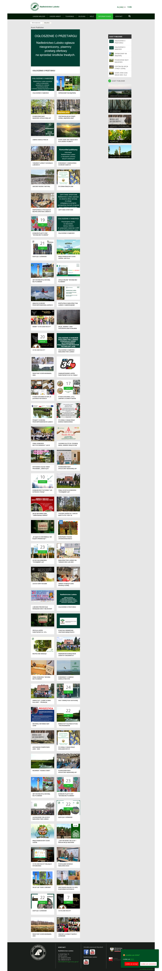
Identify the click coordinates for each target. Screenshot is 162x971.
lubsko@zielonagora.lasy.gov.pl (68, 962)
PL (118, 7)
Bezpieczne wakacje (40, 654)
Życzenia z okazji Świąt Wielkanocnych (66, 748)
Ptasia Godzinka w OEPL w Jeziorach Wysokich (42, 398)
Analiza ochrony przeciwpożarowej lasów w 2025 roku (43, 305)
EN (121, 7)
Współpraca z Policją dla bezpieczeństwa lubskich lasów (42, 212)
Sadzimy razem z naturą (41, 187)
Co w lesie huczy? (39, 350)
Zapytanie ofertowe (65, 210)
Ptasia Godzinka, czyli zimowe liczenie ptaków (67, 398)
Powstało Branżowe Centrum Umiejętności (66, 631)
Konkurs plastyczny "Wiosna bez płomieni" (41, 234)
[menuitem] (39, 16)
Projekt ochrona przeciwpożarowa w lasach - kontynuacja (43, 422)
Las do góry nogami (40, 584)
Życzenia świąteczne (65, 187)
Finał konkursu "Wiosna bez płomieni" (41, 678)
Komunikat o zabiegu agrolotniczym (66, 678)
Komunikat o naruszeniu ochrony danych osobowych (67, 165)
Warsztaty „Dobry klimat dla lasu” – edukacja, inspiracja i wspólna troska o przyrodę (42, 703)
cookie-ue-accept (131, 964)
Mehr (132, 959)
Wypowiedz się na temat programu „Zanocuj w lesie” (41, 469)
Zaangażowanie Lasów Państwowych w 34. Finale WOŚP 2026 (67, 375)
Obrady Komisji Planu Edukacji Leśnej (66, 585)
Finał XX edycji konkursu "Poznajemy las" (67, 491)
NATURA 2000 (114, 142)
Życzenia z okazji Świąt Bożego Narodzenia (66, 421)
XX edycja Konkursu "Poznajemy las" (40, 561)
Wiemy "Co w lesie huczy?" (42, 327)
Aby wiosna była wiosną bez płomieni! (41, 281)
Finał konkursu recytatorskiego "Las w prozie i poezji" (41, 445)
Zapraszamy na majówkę (67, 93)
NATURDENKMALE (115, 111)
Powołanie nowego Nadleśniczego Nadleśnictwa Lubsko (66, 866)
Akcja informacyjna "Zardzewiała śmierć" (40, 515)
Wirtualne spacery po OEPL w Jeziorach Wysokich (68, 888)
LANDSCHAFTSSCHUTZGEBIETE (119, 96)
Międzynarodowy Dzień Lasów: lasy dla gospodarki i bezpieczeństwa (66, 259)
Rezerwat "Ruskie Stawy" (41, 771)
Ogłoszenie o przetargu (44, 70)
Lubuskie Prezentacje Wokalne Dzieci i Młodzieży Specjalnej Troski (42, 609)
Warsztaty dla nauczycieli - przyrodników (68, 725)
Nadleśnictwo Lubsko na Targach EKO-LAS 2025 (67, 561)
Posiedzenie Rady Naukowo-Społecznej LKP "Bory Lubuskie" (42, 118)
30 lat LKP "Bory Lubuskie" (42, 888)
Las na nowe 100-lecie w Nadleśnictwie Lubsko (41, 818)
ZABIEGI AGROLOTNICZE (40, 140)
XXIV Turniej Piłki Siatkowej (68, 701)
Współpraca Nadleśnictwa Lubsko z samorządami (68, 304)
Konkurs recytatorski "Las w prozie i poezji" (42, 491)
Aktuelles (46, 23)
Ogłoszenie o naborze (41, 93)
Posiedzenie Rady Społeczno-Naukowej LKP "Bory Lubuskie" (67, 469)
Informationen (36, 23)
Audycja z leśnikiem (40, 257)
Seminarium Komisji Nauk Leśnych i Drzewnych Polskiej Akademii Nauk (67, 656)
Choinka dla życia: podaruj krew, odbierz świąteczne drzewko (68, 445)
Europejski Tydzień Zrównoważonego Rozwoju (65, 539)
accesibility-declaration (146, 969)
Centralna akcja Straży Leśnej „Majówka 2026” (66, 117)
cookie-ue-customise (148, 964)
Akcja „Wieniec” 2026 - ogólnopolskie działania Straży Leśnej (67, 329)
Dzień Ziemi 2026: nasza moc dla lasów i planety (68, 141)
